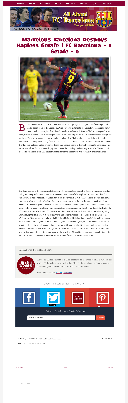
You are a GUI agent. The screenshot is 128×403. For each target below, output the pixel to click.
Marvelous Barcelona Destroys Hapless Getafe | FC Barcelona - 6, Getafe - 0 (64, 45)
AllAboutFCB (32, 338)
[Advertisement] (66, 172)
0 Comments (107, 338)
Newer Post (20, 368)
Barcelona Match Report (32, 343)
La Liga (46, 343)
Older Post (109, 368)
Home (65, 368)
